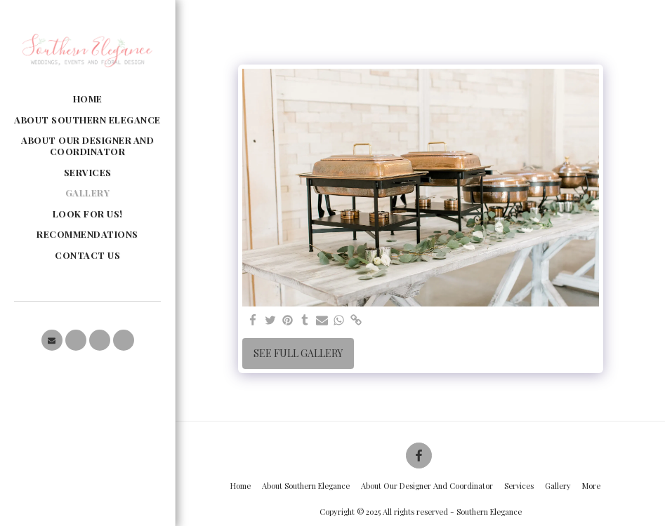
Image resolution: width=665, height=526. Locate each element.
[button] (51, 340)
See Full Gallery (298, 353)
